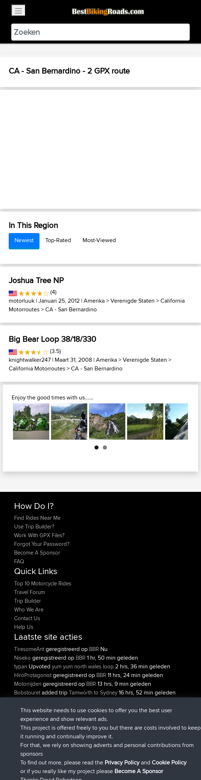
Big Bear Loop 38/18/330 (52, 339)
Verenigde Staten (132, 300)
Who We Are (28, 609)
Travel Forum (29, 592)
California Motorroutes (37, 368)
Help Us (23, 627)
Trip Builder (27, 601)
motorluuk (21, 300)
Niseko (23, 657)
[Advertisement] (100, 149)
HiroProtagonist (33, 675)
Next (177, 421)
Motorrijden (28, 684)
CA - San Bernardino (71, 309)
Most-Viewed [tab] (99, 240)
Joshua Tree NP (36, 280)
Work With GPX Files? (39, 535)
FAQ (19, 561)
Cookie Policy (147, 752)
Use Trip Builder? (34, 526)
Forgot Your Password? (42, 544)
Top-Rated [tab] (58, 240)
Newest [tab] (24, 240)
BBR (94, 649)
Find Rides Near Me (37, 518)
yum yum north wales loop (83, 666)
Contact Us (27, 618)
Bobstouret (28, 692)
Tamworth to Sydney (93, 692)
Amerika (94, 300)
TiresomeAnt (30, 649)
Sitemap (81, 752)
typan (21, 666)
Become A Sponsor (37, 552)
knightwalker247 (30, 360)
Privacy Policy (111, 752)
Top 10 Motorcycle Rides (42, 583)
